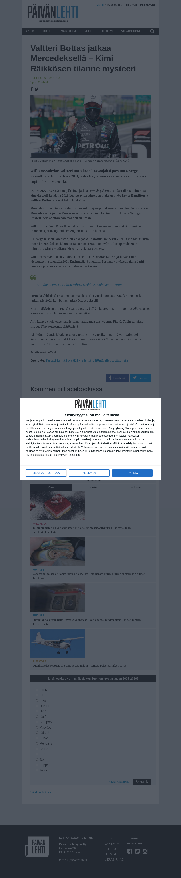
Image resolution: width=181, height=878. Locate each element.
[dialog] (90, 439)
